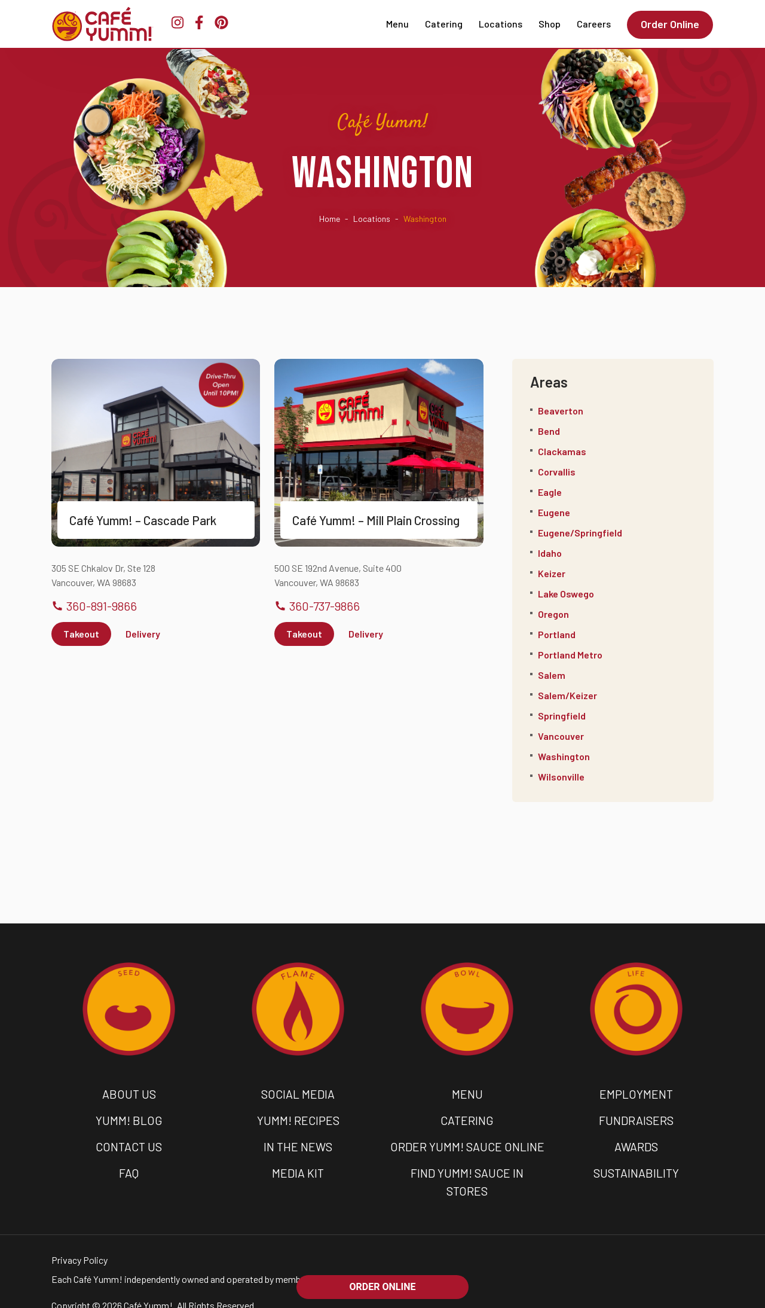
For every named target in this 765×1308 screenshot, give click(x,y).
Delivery (143, 633)
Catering (444, 23)
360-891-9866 (94, 606)
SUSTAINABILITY (636, 1168)
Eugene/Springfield (580, 532)
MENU (467, 1093)
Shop (550, 23)
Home (329, 219)
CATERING (467, 1118)
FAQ (129, 1168)
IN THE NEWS (298, 1143)
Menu (398, 23)
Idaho (550, 553)
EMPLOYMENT (636, 1093)
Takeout (81, 633)
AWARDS (636, 1143)
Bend (549, 431)
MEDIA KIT (298, 1168)
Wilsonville (561, 776)
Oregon (553, 614)
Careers (594, 23)
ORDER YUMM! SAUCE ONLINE (467, 1143)
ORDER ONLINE (383, 1286)
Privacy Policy (79, 1237)
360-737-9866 (317, 606)
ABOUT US (129, 1093)
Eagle (550, 492)
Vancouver (561, 736)
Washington (564, 756)
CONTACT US (129, 1143)
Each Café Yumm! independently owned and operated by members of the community (218, 1256)
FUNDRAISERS (636, 1118)
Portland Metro (570, 654)
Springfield (562, 715)
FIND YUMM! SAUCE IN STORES (467, 1168)
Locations (501, 23)
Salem (551, 675)
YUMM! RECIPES (297, 1118)
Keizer (551, 573)
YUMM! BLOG (129, 1118)
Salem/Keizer (567, 695)
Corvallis (557, 471)
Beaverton (560, 410)
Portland (557, 634)
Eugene (554, 512)
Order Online (670, 24)
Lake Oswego (566, 593)
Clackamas (562, 451)
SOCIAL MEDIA (298, 1093)
